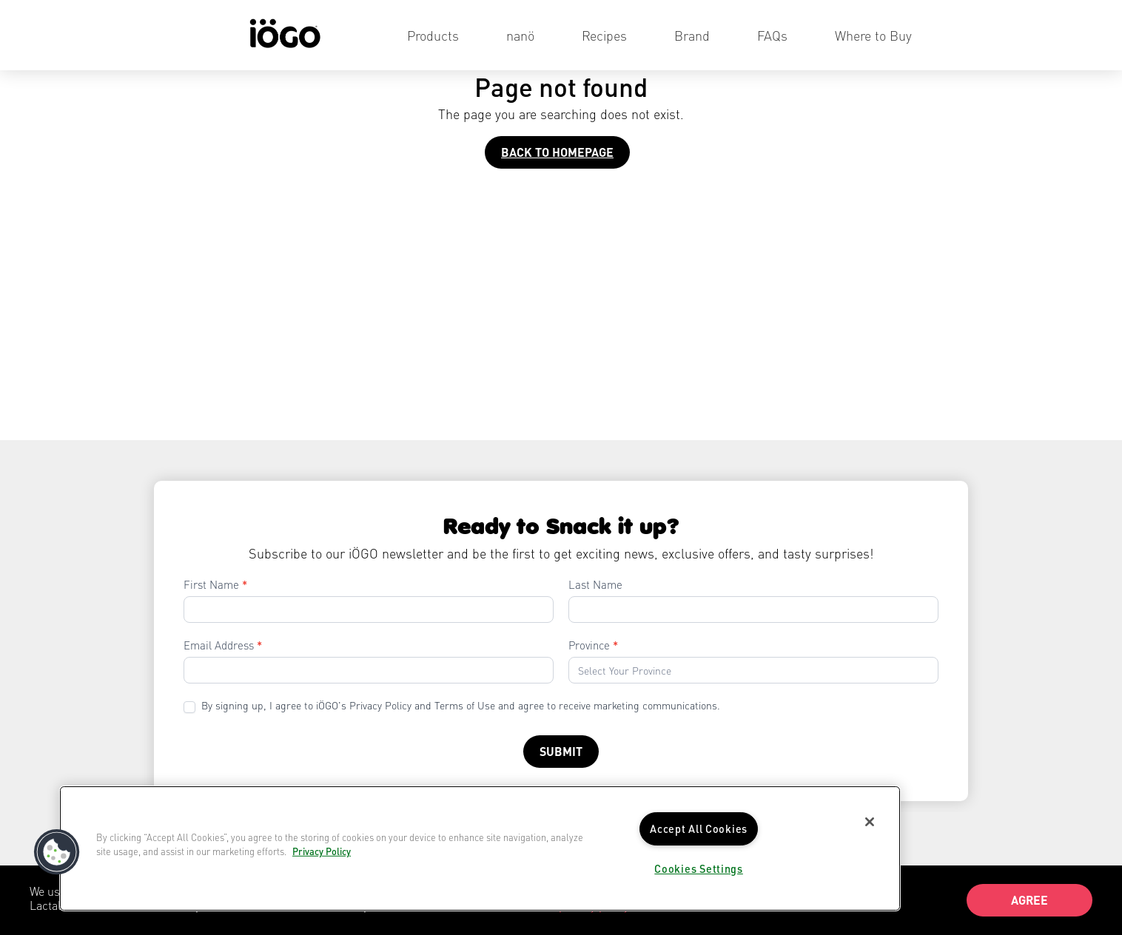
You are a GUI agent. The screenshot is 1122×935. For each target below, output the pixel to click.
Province (593, 645)
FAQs (772, 35)
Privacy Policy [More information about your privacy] (321, 851)
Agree (1029, 900)
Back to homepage (557, 152)
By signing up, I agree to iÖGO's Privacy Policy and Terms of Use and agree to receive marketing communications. (452, 705)
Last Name (595, 584)
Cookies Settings (698, 868)
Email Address (223, 645)
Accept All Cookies (699, 828)
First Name (215, 584)
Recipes (604, 35)
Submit (561, 751)
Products (433, 35)
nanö (520, 35)
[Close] (869, 822)
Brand (692, 35)
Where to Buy (873, 35)
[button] (57, 852)
